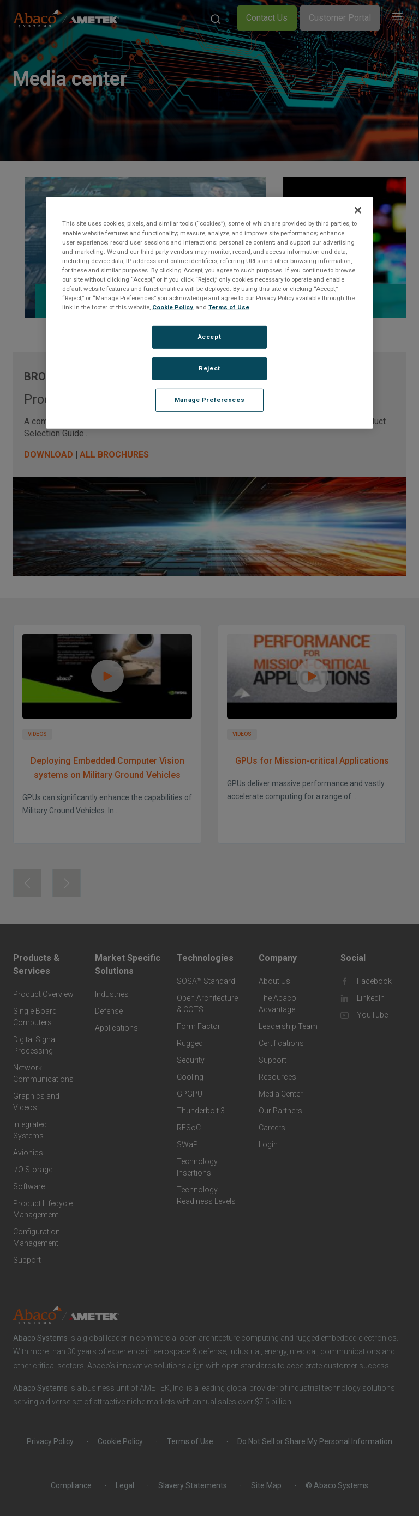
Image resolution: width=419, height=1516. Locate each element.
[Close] (358, 210)
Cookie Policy (172, 307)
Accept (209, 336)
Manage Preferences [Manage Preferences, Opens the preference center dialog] (209, 400)
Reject (209, 368)
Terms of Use (228, 307)
